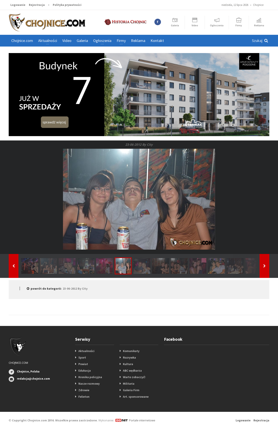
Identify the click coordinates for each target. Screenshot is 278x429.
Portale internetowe (142, 420)
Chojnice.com (22, 40)
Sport (82, 357)
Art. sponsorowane (136, 397)
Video (66, 40)
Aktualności (86, 351)
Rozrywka (129, 357)
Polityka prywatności (67, 5)
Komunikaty (131, 351)
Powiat (83, 364)
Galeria (82, 40)
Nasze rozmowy (89, 384)
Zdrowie (83, 390)
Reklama (138, 40)
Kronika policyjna (90, 377)
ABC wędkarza (132, 370)
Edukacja (84, 370)
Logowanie (17, 5)
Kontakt (157, 40)
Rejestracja (37, 5)
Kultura (128, 364)
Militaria (128, 384)
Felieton (83, 397)
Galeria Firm (131, 390)
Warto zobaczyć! (134, 377)
